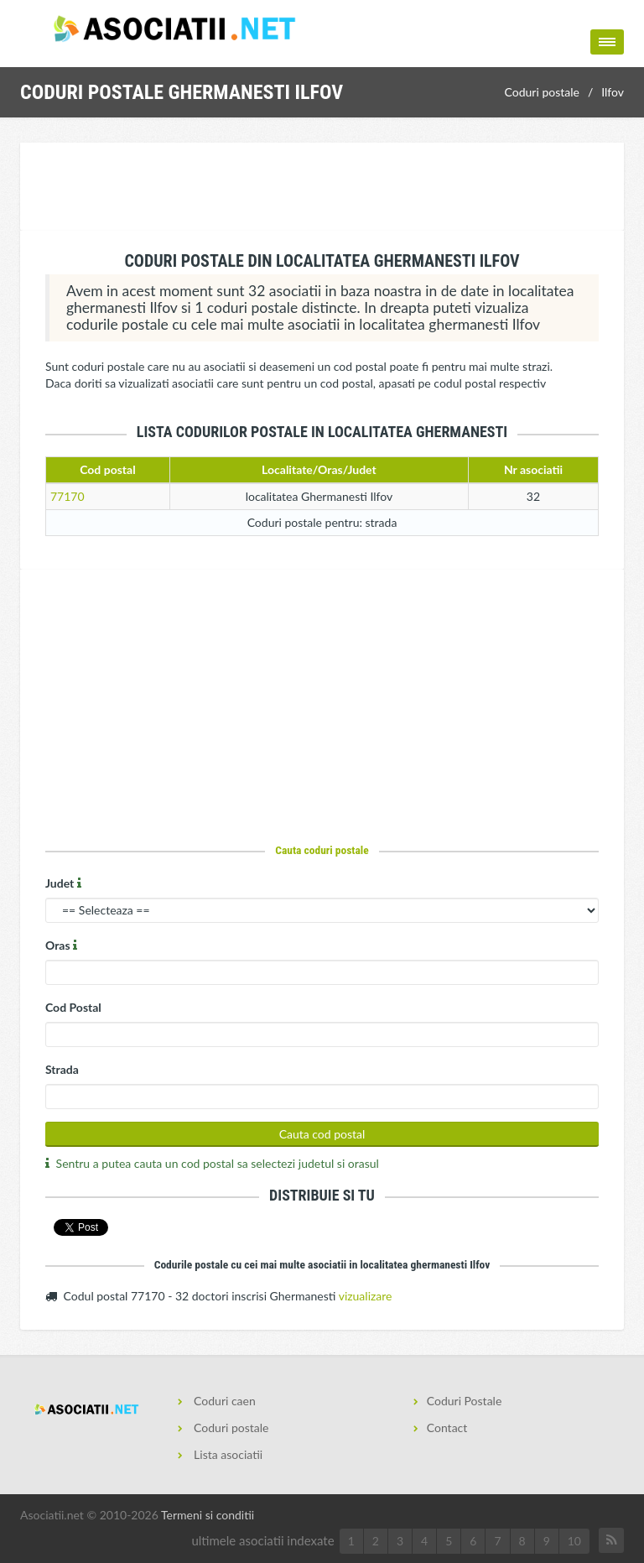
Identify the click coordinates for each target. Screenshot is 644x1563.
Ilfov (612, 92)
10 (574, 1541)
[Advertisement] (325, 189)
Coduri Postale (464, 1401)
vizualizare (365, 1296)
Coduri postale (542, 92)
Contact (447, 1427)
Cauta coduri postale (321, 850)
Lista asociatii (227, 1454)
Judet (65, 883)
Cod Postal (73, 1007)
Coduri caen (223, 1401)
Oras (62, 945)
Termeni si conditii (207, 1515)
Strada (62, 1069)
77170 (67, 496)
